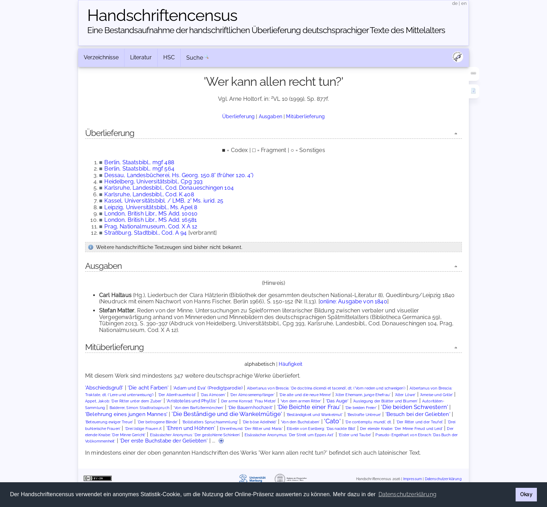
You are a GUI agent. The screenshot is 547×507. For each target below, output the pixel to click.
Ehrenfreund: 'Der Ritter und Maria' (251, 428)
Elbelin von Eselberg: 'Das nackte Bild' (321, 428)
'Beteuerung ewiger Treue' (109, 422)
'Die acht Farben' (148, 388)
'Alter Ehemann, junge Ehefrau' (362, 395)
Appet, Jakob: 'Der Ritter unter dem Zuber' (123, 401)
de (455, 3)
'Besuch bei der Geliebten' (417, 414)
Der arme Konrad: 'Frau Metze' (248, 401)
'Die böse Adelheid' (259, 422)
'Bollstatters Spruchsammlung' (210, 422)
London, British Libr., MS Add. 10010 (150, 213)
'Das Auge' (337, 400)
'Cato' (332, 421)
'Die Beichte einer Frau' (309, 406)
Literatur (141, 57)
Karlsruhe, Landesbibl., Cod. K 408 (149, 194)
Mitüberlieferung (305, 116)
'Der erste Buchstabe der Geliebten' (164, 441)
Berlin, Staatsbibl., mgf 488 (139, 162)
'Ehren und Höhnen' (191, 428)
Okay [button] (526, 494)
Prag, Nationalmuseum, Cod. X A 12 (150, 226)
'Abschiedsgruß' (104, 388)
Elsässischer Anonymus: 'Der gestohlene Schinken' (195, 435)
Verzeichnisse (101, 57)
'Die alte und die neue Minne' (305, 395)
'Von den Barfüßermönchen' (198, 408)
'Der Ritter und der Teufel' (419, 422)
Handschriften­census (162, 15)
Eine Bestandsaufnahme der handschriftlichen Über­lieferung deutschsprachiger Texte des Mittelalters (266, 30)
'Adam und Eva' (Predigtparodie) (207, 388)
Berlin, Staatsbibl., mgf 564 (139, 168)
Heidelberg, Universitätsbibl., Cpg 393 (153, 181)
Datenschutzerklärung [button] (407, 494)
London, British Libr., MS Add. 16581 (150, 220)
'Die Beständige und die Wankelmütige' (227, 413)
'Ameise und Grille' (436, 395)
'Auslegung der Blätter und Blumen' (385, 401)
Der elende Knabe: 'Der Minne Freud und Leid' (401, 428)
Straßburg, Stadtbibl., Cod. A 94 (145, 232)
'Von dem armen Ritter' (301, 401)
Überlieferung (238, 116)
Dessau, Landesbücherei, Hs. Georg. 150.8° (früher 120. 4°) (178, 175)
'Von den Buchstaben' (300, 422)
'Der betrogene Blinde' (157, 422)
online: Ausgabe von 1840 (353, 301)
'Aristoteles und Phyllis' (191, 400)
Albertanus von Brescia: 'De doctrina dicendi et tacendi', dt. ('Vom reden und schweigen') (326, 388)
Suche (194, 57)
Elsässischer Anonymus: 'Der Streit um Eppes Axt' (289, 435)
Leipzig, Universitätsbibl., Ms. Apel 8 (150, 207)
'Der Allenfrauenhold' (177, 395)
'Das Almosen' (213, 395)
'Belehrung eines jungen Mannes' (126, 414)
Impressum (412, 479)
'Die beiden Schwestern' (414, 406)
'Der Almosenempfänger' (252, 395)
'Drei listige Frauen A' (143, 428)
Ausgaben (270, 116)
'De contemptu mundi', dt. (368, 422)
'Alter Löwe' (405, 395)
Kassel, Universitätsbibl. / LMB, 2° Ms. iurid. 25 (163, 200)
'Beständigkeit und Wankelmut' (314, 415)
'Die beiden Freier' (361, 408)
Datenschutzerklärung (443, 479)
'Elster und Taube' (354, 435)
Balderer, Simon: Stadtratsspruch (139, 408)
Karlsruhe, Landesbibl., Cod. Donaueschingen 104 (169, 187)
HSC (169, 57)
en (464, 3)
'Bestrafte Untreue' (364, 415)
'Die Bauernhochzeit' (250, 407)
